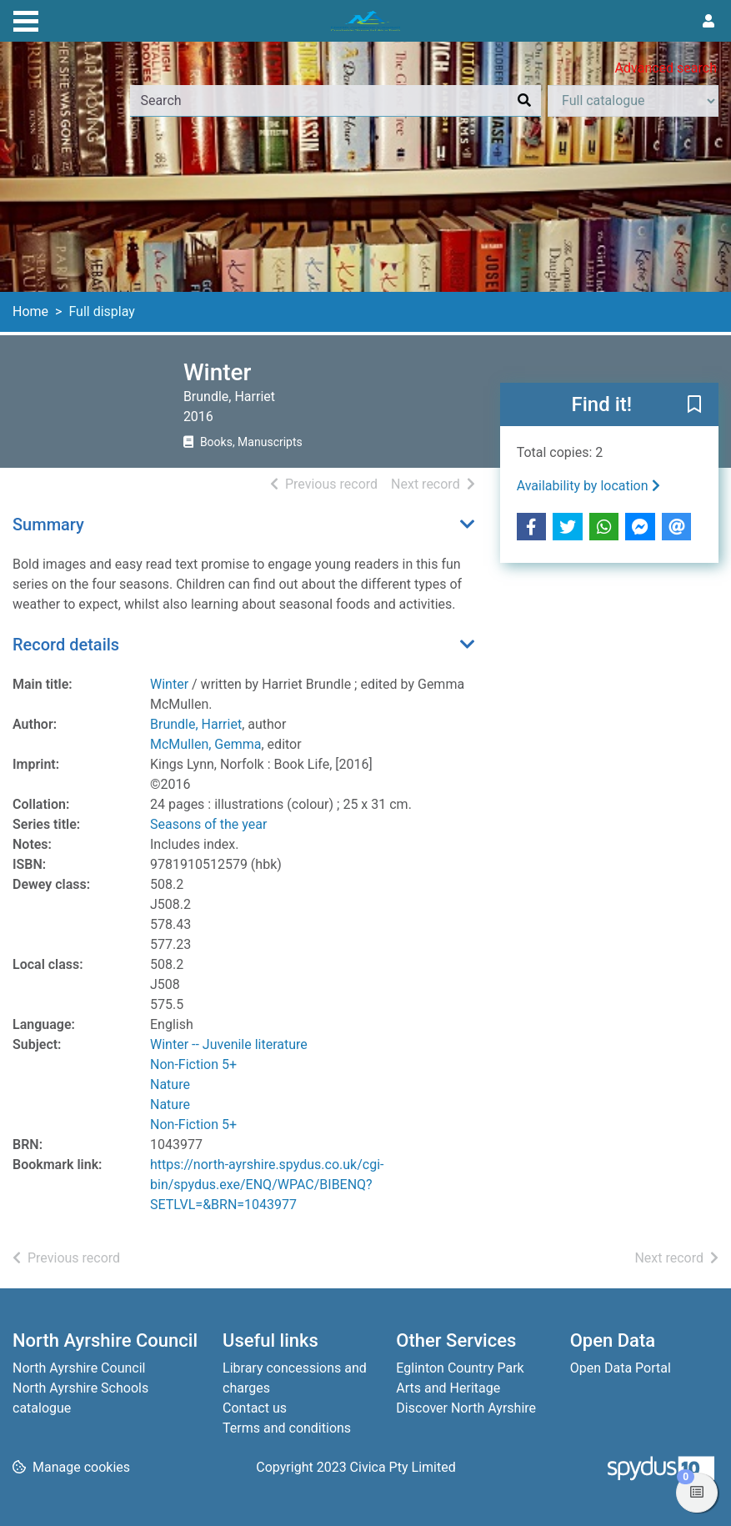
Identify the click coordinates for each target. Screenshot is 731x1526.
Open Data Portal (620, 1368)
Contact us (255, 1408)
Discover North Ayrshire (466, 1408)
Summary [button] (48, 525)
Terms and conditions (287, 1428)
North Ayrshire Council (79, 1368)
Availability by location (588, 486)
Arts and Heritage (448, 1388)
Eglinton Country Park (459, 1368)
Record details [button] (66, 645)
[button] (694, 405)
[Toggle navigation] (25, 19)
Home (30, 311)
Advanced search (666, 68)
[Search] (524, 101)
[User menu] (708, 22)
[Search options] (633, 101)
